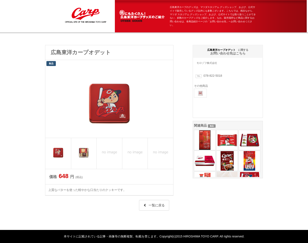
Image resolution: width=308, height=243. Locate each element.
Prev (50, 102)
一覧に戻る (154, 205)
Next (167, 102)
